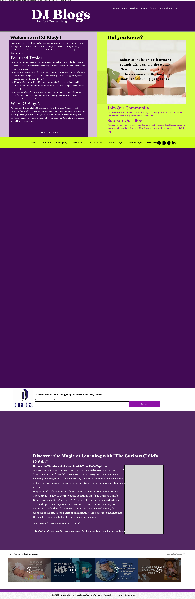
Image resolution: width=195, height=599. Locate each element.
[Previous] (113, 72)
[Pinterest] (159, 143)
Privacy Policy (109, 595)
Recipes (46, 142)
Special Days (114, 142)
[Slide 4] (149, 97)
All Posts (31, 142)
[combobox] (176, 553)
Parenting (153, 142)
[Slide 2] (142, 97)
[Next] (179, 72)
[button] (24, 554)
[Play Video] (29, 570)
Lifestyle (78, 142)
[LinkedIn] (173, 143)
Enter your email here (44, 400)
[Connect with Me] (49, 132)
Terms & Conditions (125, 595)
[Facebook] (169, 143)
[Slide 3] (146, 97)
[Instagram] (164, 143)
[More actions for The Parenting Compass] (24, 554)
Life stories (95, 142)
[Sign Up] (144, 404)
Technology (135, 142)
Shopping (61, 142)
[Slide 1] (139, 97)
